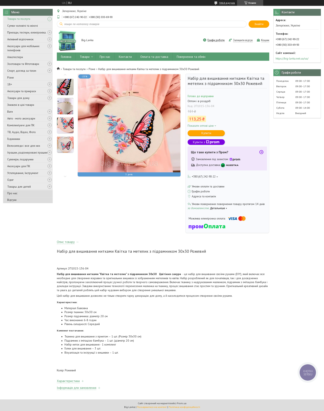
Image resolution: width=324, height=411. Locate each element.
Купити (206, 133)
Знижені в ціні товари (20, 105)
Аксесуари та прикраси (21, 91)
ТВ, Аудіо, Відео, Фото (21, 132)
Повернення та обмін (191, 56)
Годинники (13, 139)
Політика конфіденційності (184, 407)
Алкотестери (15, 57)
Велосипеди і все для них (23, 146)
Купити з (206, 142)
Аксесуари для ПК (18, 166)
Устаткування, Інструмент (22, 173)
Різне (10, 77)
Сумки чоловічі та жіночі (22, 25)
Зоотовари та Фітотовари (23, 64)
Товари (84, 56)
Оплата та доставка (154, 56)
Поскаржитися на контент (152, 407)
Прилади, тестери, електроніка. (26, 32)
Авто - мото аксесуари (21, 118)
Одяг (10, 180)
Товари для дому (18, 98)
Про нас (12, 193)
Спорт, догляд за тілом (21, 71)
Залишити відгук (243, 40)
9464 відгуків (227, 2)
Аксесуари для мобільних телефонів (23, 48)
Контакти (125, 56)
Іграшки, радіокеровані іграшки (27, 152)
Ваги (10, 111)
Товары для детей (19, 186)
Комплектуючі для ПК (21, 125)
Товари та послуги (18, 19)
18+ (9, 84)
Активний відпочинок (20, 39)
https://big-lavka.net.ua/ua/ (292, 58)
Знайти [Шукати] (258, 24)
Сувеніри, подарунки (20, 159)
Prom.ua (181, 403)
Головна (66, 56)
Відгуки (12, 200)
